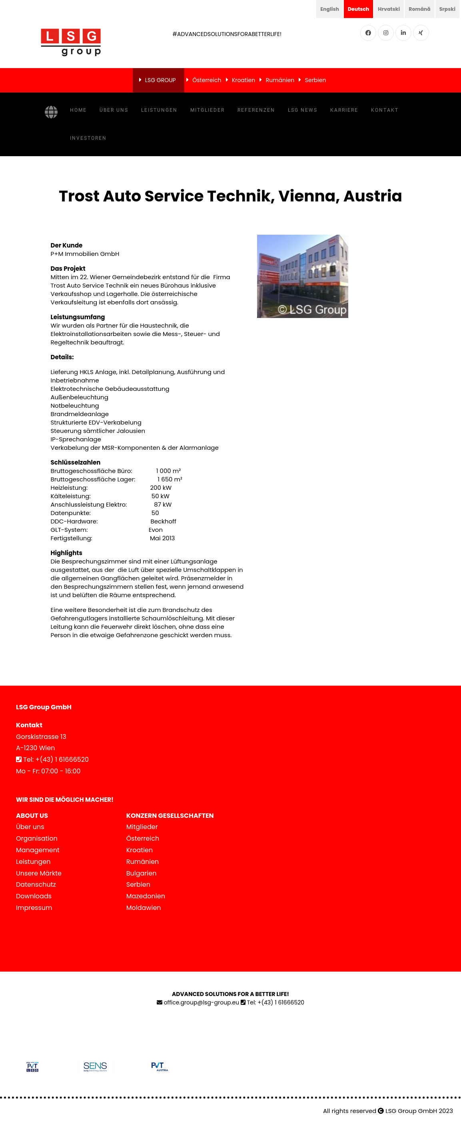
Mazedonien (145, 896)
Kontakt (385, 110)
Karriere (344, 110)
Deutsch (349, 9)
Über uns (114, 110)
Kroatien (243, 80)
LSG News (302, 110)
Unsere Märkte (39, 873)
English (317, 9)
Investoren (88, 138)
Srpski (446, 9)
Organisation (37, 838)
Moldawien (143, 907)
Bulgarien (141, 873)
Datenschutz (36, 884)
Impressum (34, 907)
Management (38, 850)
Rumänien (280, 80)
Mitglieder (207, 110)
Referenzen (256, 110)
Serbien (315, 80)
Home (78, 110)
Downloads (34, 896)
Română (415, 9)
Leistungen (159, 110)
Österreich (206, 80)
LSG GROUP (160, 80)
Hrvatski (382, 9)
